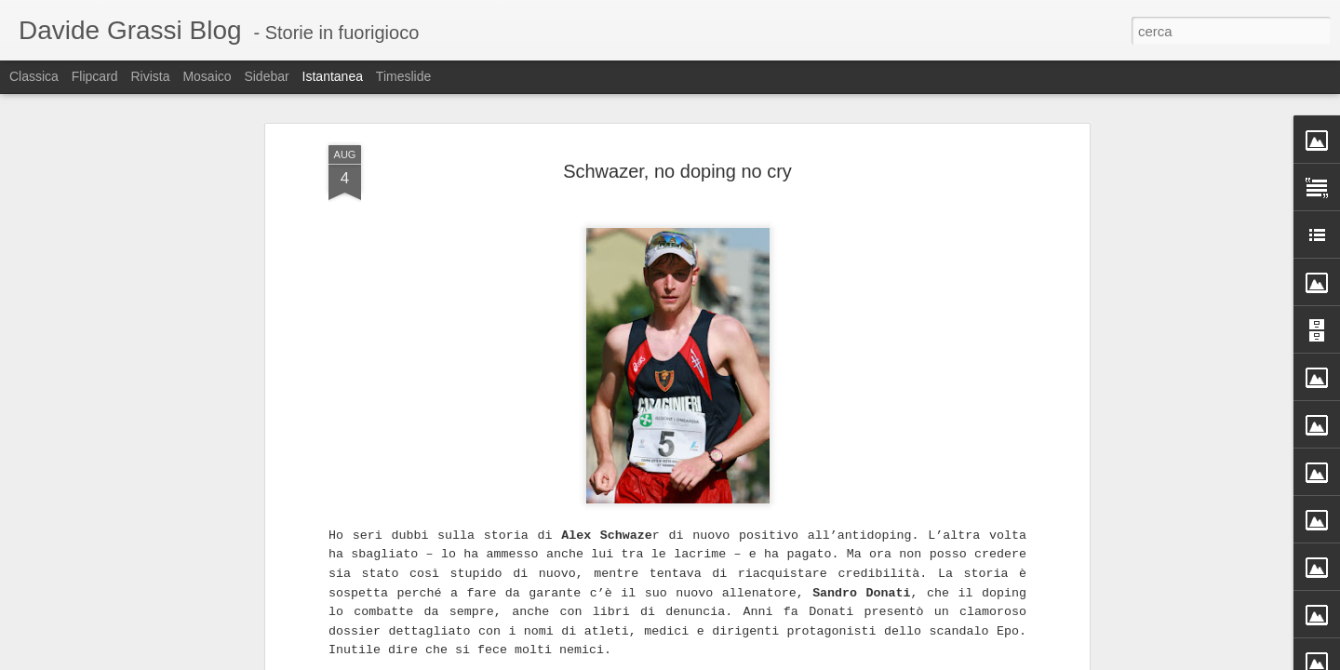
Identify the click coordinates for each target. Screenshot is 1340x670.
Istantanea (332, 76)
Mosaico (206, 76)
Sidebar (266, 76)
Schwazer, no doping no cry (677, 164)
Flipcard (95, 76)
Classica (34, 76)
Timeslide (403, 76)
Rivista (149, 76)
